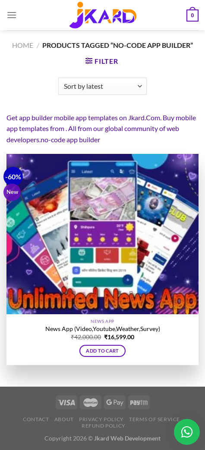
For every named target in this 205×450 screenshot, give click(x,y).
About (64, 419)
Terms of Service (154, 419)
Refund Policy (104, 425)
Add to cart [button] (102, 350)
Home (22, 45)
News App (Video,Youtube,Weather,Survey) (102, 328)
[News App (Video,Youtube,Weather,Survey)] (102, 234)
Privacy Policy (101, 419)
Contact (36, 419)
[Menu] (11, 14)
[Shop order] (102, 86)
